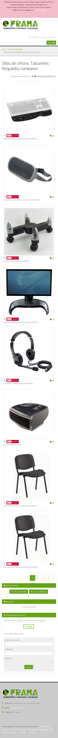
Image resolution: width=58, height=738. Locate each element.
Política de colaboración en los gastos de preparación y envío (32, 729)
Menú (51, 42)
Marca (8, 658)
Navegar (28, 626)
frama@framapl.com (17, 708)
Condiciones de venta (9, 732)
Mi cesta (8, 601)
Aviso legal (5, 729)
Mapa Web (22, 732)
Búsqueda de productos (14, 615)
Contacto (31, 732)
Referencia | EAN (12, 640)
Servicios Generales (15, 49)
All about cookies (40, 10)
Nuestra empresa (45, 726)
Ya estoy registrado (18, 591)
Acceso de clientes (49, 37)
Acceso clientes (11, 585)
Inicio (4, 49)
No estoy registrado (38, 591)
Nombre (9, 649)
